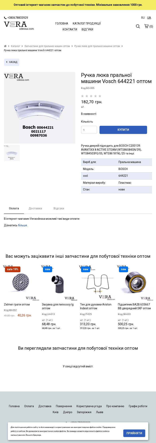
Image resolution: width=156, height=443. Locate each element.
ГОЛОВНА (61, 23)
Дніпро (67, 412)
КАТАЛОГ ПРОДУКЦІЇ (87, 23)
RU (143, 17)
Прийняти (134, 433)
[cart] (146, 26)
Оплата (14, 208)
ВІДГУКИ (87, 29)
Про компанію (115, 406)
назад (11, 62)
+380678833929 (16, 17)
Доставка (35, 208)
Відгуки (59, 208)
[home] (5, 46)
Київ (55, 412)
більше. (23, 225)
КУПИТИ (123, 129)
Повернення (64, 406)
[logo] (19, 26)
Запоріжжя (84, 412)
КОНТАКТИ (70, 29)
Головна (14, 406)
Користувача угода (89, 406)
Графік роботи (138, 406)
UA (149, 17)
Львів (99, 412)
